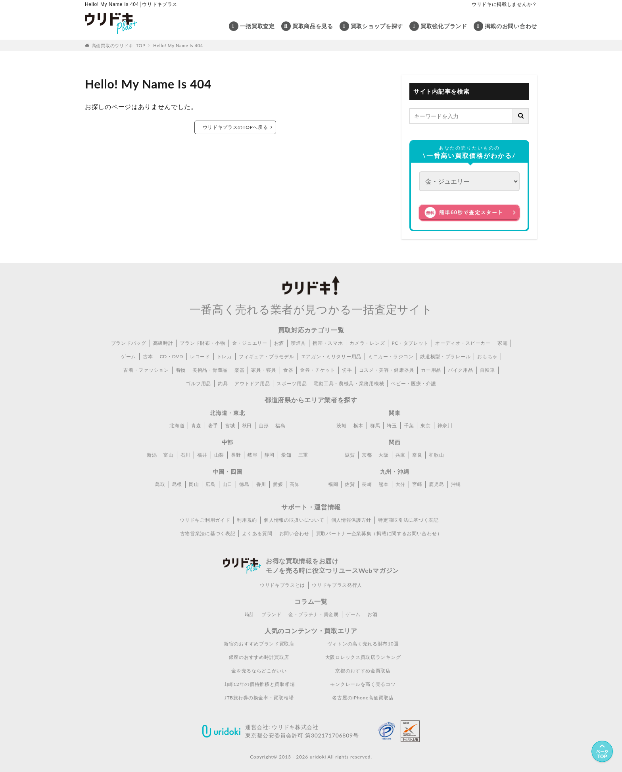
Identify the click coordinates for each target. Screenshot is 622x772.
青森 (196, 425)
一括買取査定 (257, 26)
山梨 (219, 455)
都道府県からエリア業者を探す (311, 399)
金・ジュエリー (249, 343)
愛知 (286, 455)
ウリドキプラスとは (282, 585)
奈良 (417, 455)
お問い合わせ (294, 533)
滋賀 (350, 455)
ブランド (271, 614)
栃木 (358, 425)
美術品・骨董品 (210, 370)
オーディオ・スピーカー (463, 343)
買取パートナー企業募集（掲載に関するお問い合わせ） (379, 533)
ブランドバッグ (128, 343)
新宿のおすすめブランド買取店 (259, 644)
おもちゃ (487, 356)
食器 (288, 370)
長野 (236, 455)
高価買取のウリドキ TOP (119, 45)
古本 (148, 356)
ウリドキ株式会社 (295, 727)
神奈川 (445, 425)
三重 (303, 455)
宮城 (230, 425)
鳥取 (160, 484)
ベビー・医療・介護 (413, 383)
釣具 (223, 383)
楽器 (239, 370)
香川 (261, 484)
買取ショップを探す (377, 26)
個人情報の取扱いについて (294, 520)
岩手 (213, 425)
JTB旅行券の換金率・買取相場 (259, 698)
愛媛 (278, 484)
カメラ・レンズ (367, 343)
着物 (181, 370)
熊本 (383, 484)
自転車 (487, 370)
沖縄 (456, 484)
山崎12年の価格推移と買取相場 (259, 684)
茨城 (341, 425)
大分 (400, 484)
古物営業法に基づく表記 (208, 533)
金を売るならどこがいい (259, 671)
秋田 (247, 425)
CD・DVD (171, 356)
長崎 (367, 484)
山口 (227, 484)
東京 (425, 425)
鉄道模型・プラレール (445, 356)
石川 (185, 455)
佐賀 (350, 484)
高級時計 (163, 343)
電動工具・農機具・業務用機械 (348, 383)
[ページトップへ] (602, 752)
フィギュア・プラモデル (266, 356)
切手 (347, 370)
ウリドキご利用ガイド (205, 520)
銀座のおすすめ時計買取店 (259, 657)
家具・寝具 (263, 370)
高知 (294, 484)
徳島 (244, 484)
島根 (177, 484)
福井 (202, 455)
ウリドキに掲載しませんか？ (504, 4)
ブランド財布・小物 (202, 343)
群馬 (375, 425)
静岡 (270, 455)
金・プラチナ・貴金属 (313, 614)
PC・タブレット (410, 343)
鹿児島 (436, 484)
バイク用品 (460, 370)
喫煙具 (298, 343)
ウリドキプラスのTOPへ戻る (235, 127)
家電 (502, 343)
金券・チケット (317, 370)
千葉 (409, 425)
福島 (280, 425)
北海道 (176, 425)
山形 (264, 425)
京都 (367, 455)
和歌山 (436, 455)
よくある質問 (257, 533)
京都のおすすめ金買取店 (363, 671)
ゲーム (128, 356)
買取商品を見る (312, 26)
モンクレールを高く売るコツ (362, 684)
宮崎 (417, 484)
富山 (168, 455)
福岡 (333, 484)
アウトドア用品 (252, 383)
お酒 (279, 343)
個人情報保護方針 (351, 520)
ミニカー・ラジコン (390, 356)
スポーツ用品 (291, 383)
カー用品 (431, 370)
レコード (200, 356)
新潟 (152, 455)
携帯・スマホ (328, 343)
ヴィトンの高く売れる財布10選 (363, 644)
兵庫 (400, 455)
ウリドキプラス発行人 (337, 585)
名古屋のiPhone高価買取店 (363, 698)
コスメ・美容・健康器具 (387, 370)
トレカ (224, 356)
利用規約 (247, 520)
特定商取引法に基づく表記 (408, 520)
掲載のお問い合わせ (511, 26)
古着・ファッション (146, 370)
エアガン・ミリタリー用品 (331, 356)
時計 (250, 614)
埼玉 (392, 425)
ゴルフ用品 (198, 383)
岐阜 (252, 455)
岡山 (194, 484)
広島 (210, 484)
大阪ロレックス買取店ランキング (363, 657)
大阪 (383, 455)
